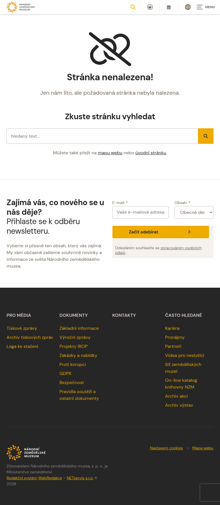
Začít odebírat (160, 232)
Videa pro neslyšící (184, 355)
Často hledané (183, 315)
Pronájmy (175, 337)
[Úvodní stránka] (20, 6)
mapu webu (110, 153)
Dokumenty (73, 315)
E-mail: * (120, 202)
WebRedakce (50, 477)
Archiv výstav (179, 405)
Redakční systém (21, 477)
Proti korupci (72, 364)
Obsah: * (182, 202)
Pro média (18, 315)
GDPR (65, 373)
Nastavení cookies (166, 447)
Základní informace (79, 328)
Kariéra (172, 328)
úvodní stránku (150, 153)
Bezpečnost (71, 382)
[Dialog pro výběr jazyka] (187, 7)
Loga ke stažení (22, 346)
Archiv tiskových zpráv (29, 337)
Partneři (173, 346)
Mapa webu (203, 447)
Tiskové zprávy (21, 328)
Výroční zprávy (74, 337)
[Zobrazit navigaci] (206, 7)
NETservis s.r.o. (80, 477)
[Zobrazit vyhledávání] (133, 7)
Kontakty (124, 315)
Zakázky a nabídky (78, 355)
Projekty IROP (73, 346)
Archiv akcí (176, 396)
